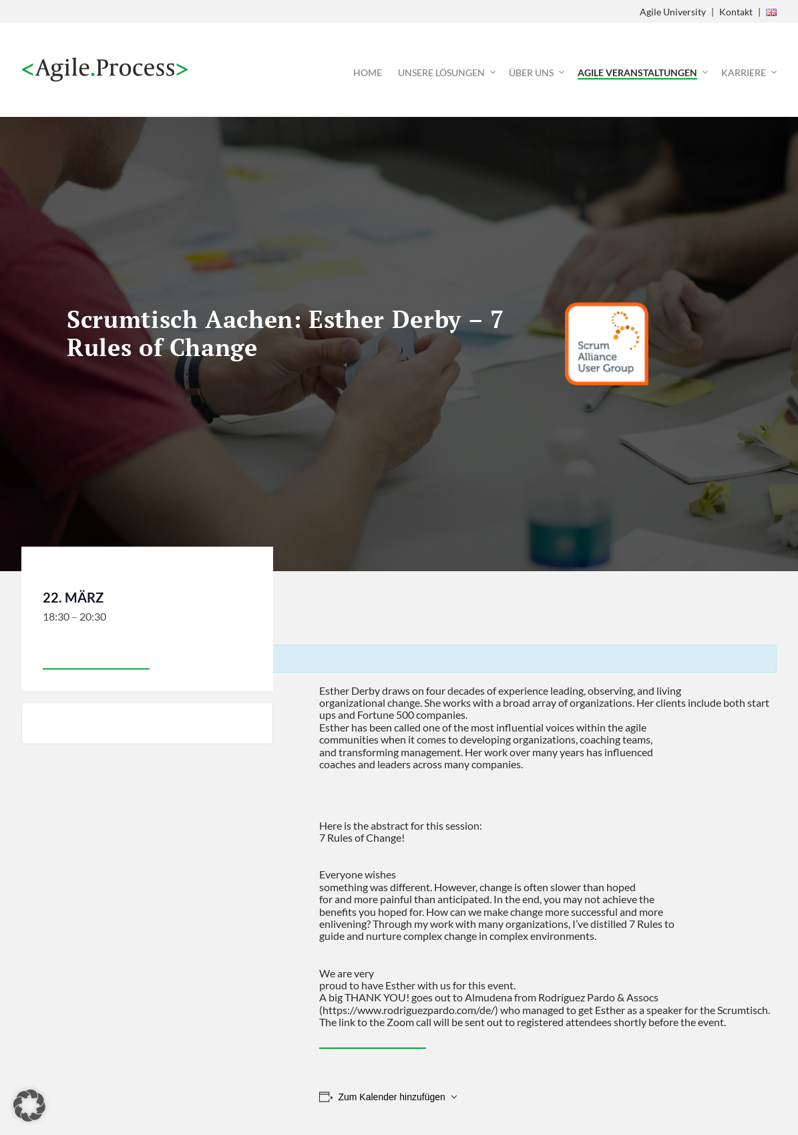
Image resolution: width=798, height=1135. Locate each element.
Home (367, 72)
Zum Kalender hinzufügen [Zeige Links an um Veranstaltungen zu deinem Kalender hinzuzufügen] (391, 1097)
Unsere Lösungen (441, 72)
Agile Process (104, 70)
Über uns (531, 72)
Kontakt (736, 11)
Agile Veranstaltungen (637, 72)
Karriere (743, 72)
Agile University (673, 11)
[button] (29, 1105)
